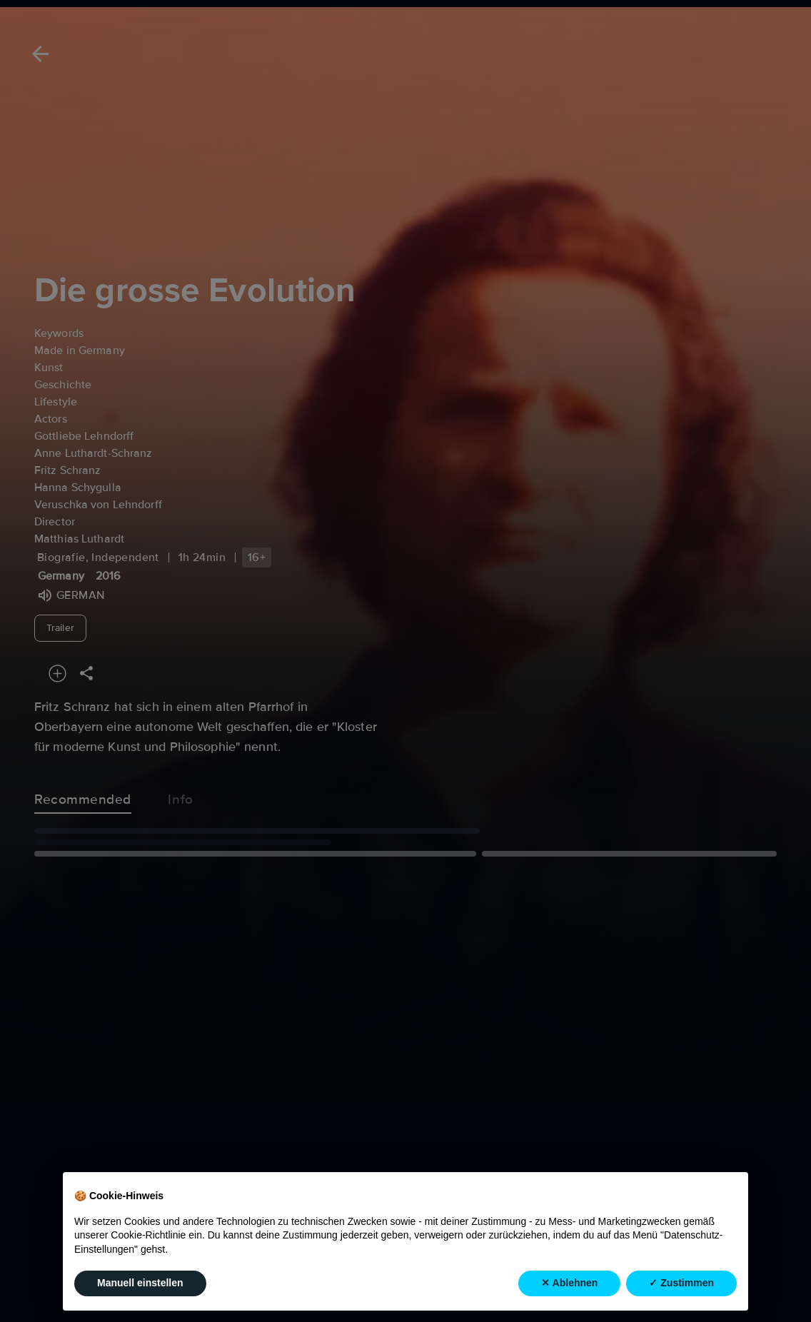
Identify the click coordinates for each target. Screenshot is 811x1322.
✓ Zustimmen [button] (681, 1282)
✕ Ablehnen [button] (569, 1282)
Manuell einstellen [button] (140, 1282)
